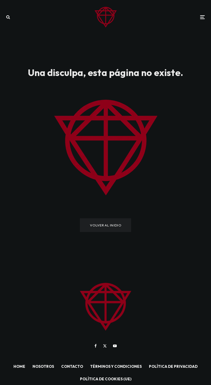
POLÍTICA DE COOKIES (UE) (105, 379)
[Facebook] (95, 346)
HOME (19, 366)
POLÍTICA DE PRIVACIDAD (173, 366)
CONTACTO (72, 366)
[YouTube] (115, 346)
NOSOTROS (43, 366)
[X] (105, 346)
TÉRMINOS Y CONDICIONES (116, 366)
